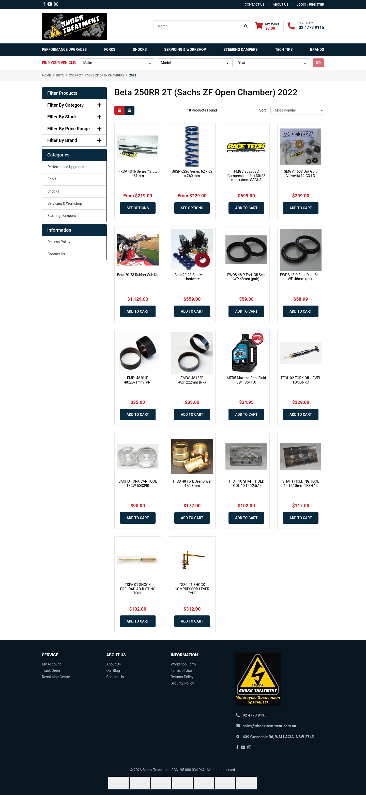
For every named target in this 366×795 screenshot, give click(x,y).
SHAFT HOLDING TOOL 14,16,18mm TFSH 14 (300, 483)
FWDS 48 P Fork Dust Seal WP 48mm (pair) (300, 277)
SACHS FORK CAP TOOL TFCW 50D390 (137, 483)
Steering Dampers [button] (240, 49)
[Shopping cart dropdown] (267, 26)
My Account (51, 664)
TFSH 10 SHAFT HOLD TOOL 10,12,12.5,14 (246, 483)
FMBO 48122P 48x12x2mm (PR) (192, 380)
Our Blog (113, 671)
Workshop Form (183, 664)
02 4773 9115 (311, 27)
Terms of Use (181, 671)
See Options (138, 208)
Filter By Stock (74, 116)
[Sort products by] (297, 110)
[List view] (129, 110)
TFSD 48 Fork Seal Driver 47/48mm (192, 483)
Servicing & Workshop (65, 203)
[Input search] (197, 26)
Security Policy (182, 683)
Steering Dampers (62, 216)
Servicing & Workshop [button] (185, 49)
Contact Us (56, 254)
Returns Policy (59, 242)
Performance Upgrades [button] (64, 49)
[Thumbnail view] (119, 110)
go (318, 63)
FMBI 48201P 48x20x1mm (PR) (137, 380)
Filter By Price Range (74, 128)
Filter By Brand (74, 140)
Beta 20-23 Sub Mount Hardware (192, 277)
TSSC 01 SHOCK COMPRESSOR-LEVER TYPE (192, 589)
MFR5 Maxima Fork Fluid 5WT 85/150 (246, 380)
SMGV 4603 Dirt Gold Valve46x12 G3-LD (300, 173)
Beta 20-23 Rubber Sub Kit (137, 275)
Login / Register (310, 4)
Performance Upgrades (66, 167)
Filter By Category (74, 105)
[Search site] (246, 26)
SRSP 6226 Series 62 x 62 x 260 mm (192, 173)
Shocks (53, 191)
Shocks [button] (140, 49)
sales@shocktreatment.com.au (269, 726)
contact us (254, 4)
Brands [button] (317, 49)
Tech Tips (284, 49)
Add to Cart (246, 208)
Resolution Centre (56, 677)
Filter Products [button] (62, 93)
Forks (52, 179)
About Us (113, 664)
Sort (262, 110)
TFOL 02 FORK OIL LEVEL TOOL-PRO (301, 380)
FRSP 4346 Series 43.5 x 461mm (137, 173)
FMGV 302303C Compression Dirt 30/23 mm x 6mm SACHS (246, 175)
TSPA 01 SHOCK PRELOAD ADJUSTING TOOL (137, 589)
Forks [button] (109, 49)
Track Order (51, 671)
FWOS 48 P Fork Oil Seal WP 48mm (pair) (246, 277)
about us (280, 4)
